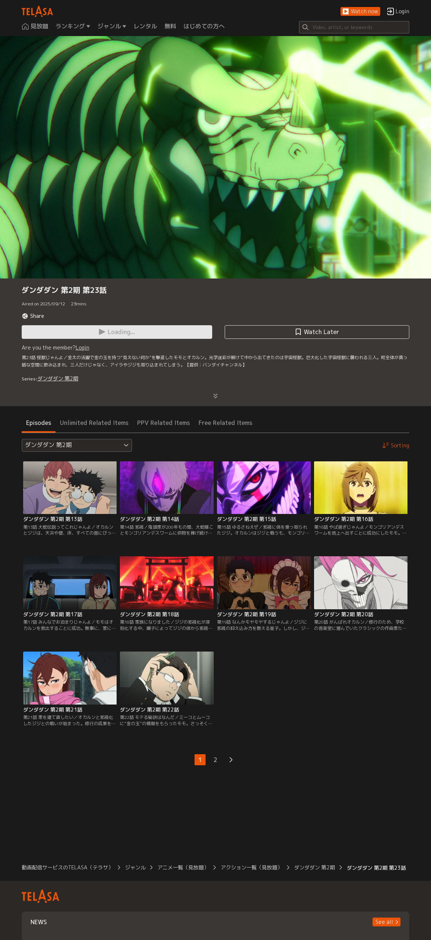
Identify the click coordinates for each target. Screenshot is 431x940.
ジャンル (135, 867)
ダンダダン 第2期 (58, 378)
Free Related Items (225, 423)
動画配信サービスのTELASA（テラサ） (67, 867)
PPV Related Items (163, 423)
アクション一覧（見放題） (251, 867)
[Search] (354, 27)
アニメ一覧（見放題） (183, 867)
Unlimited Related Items (94, 423)
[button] (360, 11)
